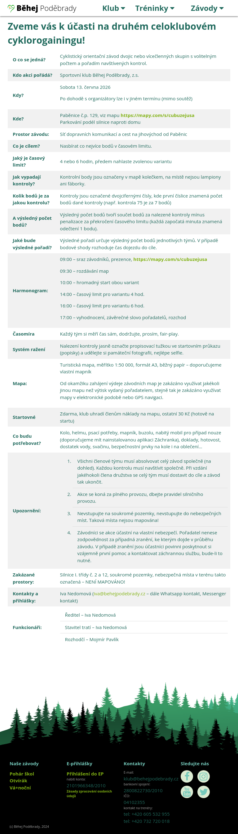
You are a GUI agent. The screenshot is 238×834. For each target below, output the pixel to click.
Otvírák (18, 780)
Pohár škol (22, 774)
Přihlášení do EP (85, 774)
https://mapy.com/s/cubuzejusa (157, 115)
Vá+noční (20, 787)
